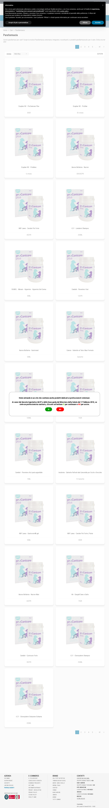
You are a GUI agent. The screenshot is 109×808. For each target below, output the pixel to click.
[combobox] (21, 53)
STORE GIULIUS (81, 798)
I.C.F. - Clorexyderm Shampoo (80, 656)
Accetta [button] (97, 19)
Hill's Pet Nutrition (59, 778)
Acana (54, 797)
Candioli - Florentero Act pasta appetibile (28, 472)
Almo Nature (56, 792)
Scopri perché (8, 780)
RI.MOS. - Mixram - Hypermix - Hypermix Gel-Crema (29, 289)
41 (100, 47)
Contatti (7, 783)
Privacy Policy (33, 792)
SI (48, 409)
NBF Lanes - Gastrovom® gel (29, 533)
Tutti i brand (57, 799)
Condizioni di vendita (35, 780)
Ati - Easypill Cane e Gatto (80, 594)
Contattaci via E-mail (83, 778)
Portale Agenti (9, 787)
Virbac (54, 790)
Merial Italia (56, 785)
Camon (55, 795)
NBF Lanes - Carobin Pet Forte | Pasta (80, 533)
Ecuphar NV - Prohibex (28, 167)
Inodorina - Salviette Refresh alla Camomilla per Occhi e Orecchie (80, 472)
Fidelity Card (32, 797)
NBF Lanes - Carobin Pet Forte (29, 228)
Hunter (55, 787)
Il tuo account (33, 778)
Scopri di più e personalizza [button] (18, 19)
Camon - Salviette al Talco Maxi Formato (80, 350)
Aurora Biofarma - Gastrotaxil (28, 350)
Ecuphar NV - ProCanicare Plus (29, 106)
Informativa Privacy (34, 787)
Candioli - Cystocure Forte (29, 656)
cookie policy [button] (64, 7)
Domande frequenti (34, 783)
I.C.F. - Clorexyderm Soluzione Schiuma (29, 717)
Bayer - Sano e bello (59, 783)
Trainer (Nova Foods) (59, 780)
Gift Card (31, 785)
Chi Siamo (7, 778)
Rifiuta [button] (85, 19)
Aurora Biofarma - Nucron (80, 167)
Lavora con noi (8, 785)
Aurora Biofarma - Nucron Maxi (29, 594)
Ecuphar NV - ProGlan (80, 106)
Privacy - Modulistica (35, 790)
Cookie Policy (33, 795)
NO (60, 409)
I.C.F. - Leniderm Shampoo (80, 228)
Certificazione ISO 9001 (11, 793)
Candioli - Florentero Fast (80, 289)
